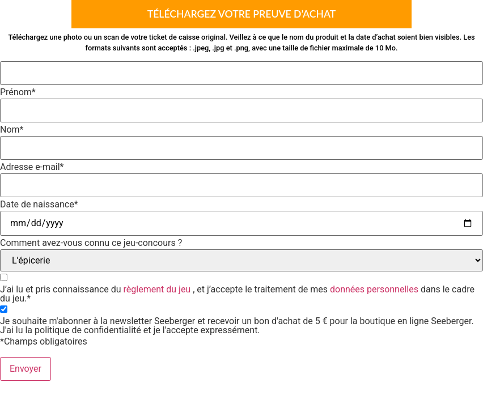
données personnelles (374, 289)
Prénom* (18, 92)
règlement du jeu (157, 289)
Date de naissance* (39, 204)
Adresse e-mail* (32, 167)
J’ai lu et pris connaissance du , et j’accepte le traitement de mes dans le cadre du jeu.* (237, 294)
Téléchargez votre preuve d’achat (241, 14)
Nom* (11, 129)
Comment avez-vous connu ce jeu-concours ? (91, 243)
